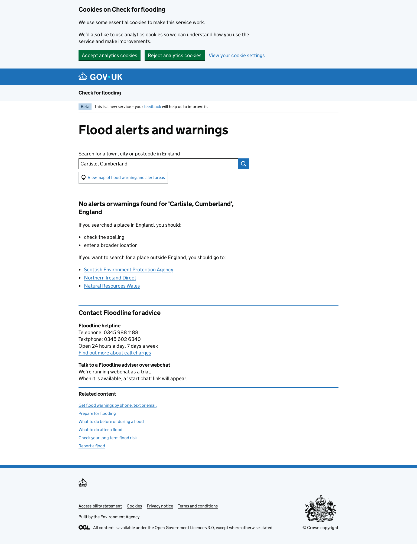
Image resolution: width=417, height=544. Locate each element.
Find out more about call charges (115, 353)
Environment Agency (119, 516)
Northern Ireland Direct (110, 278)
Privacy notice (160, 506)
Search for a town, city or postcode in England (129, 154)
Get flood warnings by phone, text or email (118, 405)
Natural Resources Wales (112, 286)
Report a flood (92, 445)
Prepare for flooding (97, 413)
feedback (152, 106)
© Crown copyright (320, 527)
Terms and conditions (198, 506)
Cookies (134, 506)
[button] (123, 178)
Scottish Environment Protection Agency (128, 269)
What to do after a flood (100, 429)
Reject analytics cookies (174, 55)
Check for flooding (100, 93)
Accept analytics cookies (109, 55)
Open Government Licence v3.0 (184, 527)
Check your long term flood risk (108, 437)
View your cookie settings (237, 55)
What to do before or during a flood (111, 421)
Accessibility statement (100, 506)
